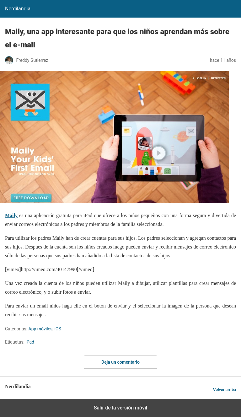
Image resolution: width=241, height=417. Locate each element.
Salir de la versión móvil (120, 408)
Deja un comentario (120, 362)
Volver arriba (224, 389)
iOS (57, 328)
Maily (11, 215)
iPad (29, 342)
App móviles (41, 328)
